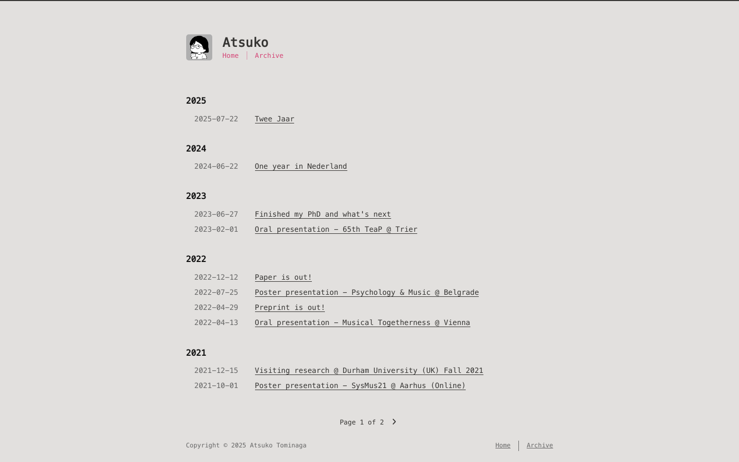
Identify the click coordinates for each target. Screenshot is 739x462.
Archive (269, 55)
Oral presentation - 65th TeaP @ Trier (336, 229)
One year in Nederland (301, 166)
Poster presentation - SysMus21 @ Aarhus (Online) (360, 385)
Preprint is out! (290, 307)
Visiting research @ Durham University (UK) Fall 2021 (369, 370)
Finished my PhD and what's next (323, 214)
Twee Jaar (275, 118)
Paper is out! (283, 277)
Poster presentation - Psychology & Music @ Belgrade (367, 292)
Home (231, 55)
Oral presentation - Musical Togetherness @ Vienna (362, 322)
